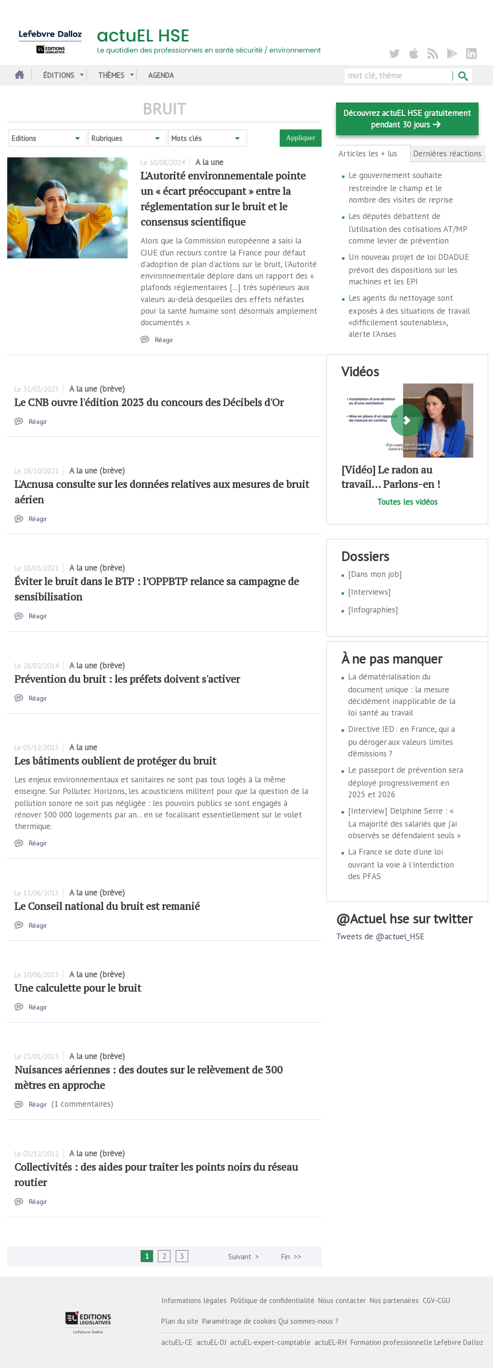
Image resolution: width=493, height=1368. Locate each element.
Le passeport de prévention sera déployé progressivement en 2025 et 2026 (405, 782)
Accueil (18, 75)
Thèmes (111, 75)
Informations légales (194, 1300)
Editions (24, 138)
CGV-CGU (436, 1300)
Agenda (161, 75)
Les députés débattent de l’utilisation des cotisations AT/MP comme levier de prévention (408, 228)
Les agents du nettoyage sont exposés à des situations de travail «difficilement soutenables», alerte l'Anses (409, 316)
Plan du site (179, 1321)
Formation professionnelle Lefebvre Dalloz (416, 1342)
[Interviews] (369, 592)
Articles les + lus (373, 153)
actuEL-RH (330, 1342)
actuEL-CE (177, 1342)
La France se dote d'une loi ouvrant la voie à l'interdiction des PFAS (401, 864)
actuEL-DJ (211, 1342)
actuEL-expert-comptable (270, 1342)
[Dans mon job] (375, 574)
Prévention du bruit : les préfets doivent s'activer (127, 679)
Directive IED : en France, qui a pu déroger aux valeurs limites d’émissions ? (401, 741)
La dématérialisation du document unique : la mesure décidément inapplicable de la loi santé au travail (401, 694)
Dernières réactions (447, 153)
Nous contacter (342, 1300)
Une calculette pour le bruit (77, 988)
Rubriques (106, 138)
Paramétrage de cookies (239, 1321)
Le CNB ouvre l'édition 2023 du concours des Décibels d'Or (149, 402)
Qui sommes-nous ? (308, 1321)
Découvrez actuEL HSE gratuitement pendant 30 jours (407, 119)
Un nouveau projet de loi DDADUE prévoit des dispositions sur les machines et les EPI (409, 269)
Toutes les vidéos (407, 502)
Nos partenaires (394, 1300)
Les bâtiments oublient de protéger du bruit (115, 760)
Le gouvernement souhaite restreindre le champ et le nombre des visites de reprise (401, 187)
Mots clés (186, 138)
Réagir (164, 339)
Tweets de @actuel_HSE (380, 936)
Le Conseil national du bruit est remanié (107, 906)
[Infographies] (373, 609)
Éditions (58, 75)
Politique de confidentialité (272, 1300)
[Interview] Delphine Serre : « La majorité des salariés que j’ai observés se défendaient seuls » (404, 823)
